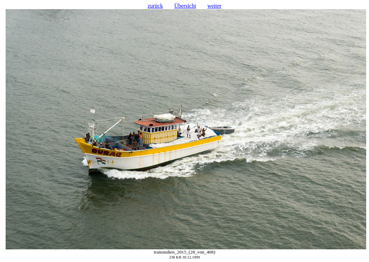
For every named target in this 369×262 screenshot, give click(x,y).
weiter (214, 6)
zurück (155, 6)
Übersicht (185, 6)
